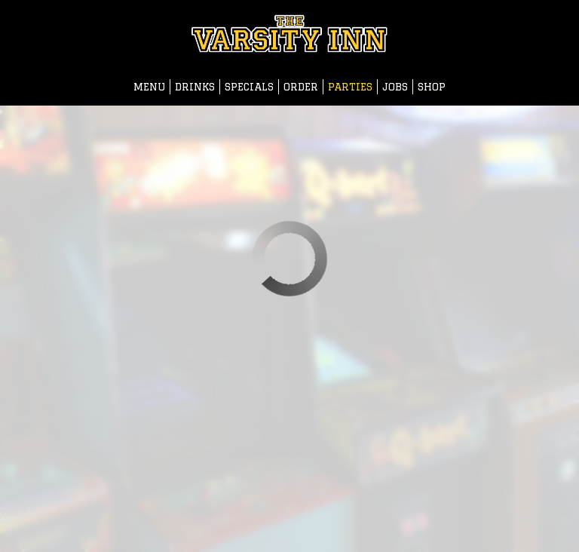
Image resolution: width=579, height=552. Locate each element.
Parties (350, 87)
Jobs (395, 87)
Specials (249, 87)
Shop (432, 87)
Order (300, 87)
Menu (149, 87)
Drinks (195, 87)
